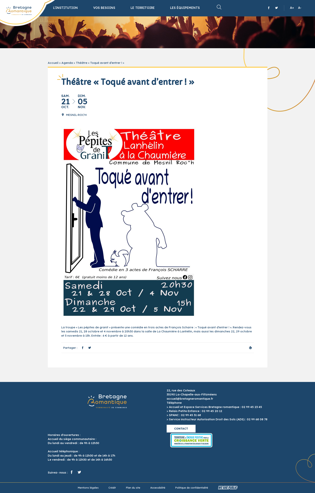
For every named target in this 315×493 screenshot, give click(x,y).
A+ (292, 8)
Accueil (53, 63)
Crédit (112, 487)
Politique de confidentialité (191, 487)
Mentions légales (88, 487)
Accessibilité (157, 487)
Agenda (67, 63)
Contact (181, 428)
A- (299, 8)
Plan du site (133, 487)
